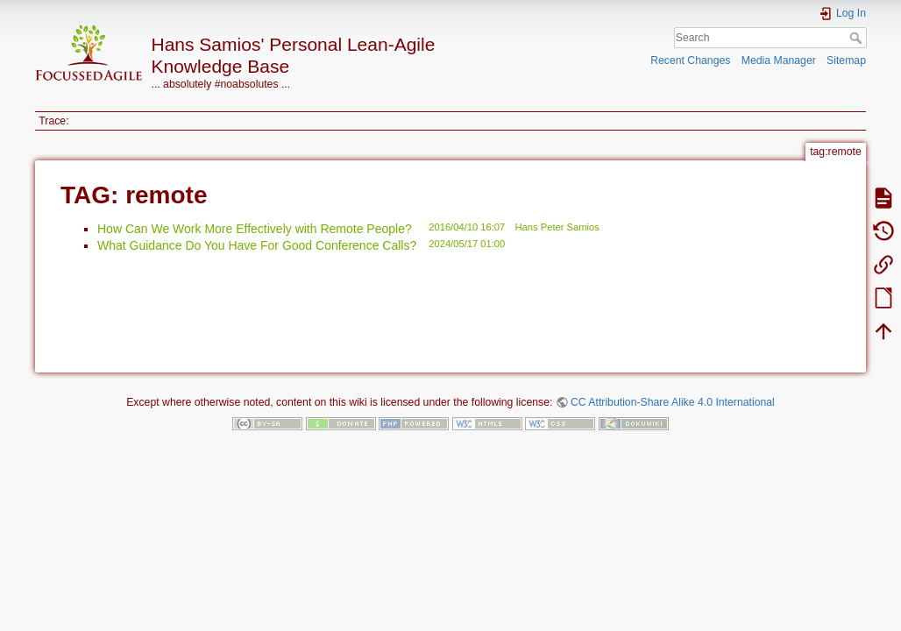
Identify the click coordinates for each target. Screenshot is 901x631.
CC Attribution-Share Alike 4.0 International (673, 402)
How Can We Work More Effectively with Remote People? (254, 229)
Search (857, 38)
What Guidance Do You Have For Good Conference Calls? (256, 245)
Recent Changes (690, 60)
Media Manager (778, 60)
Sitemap (846, 60)
